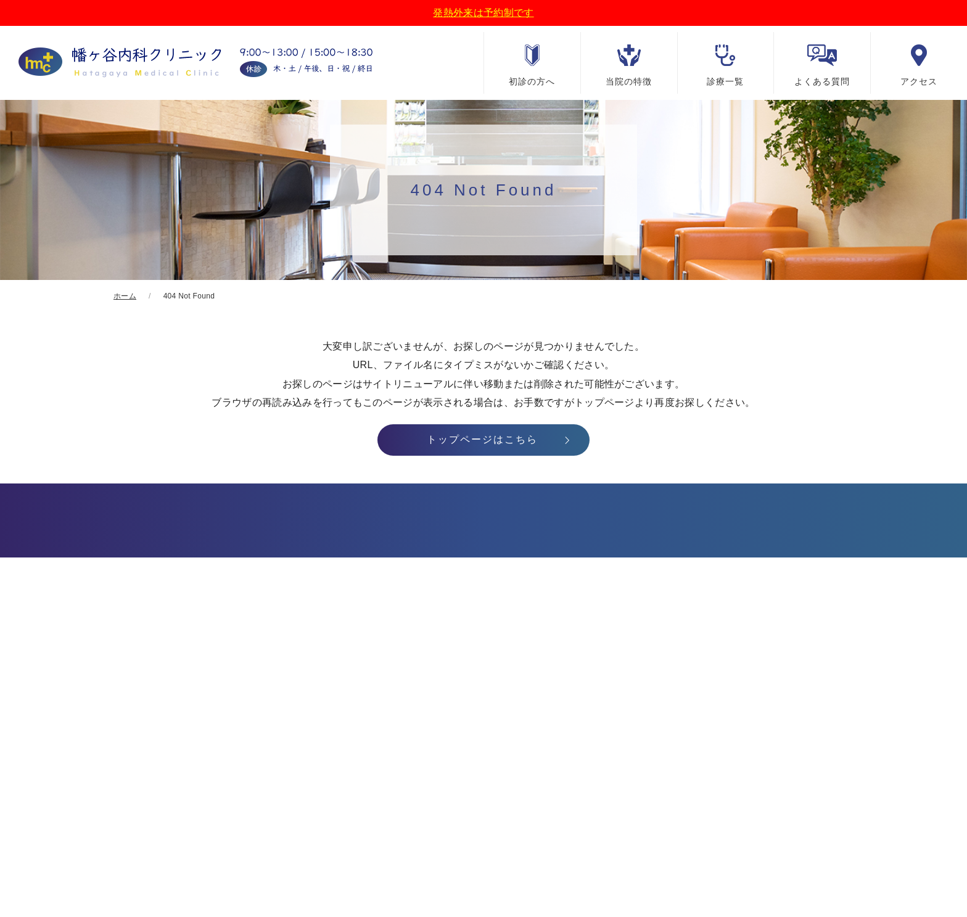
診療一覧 (725, 81)
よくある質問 (822, 81)
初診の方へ (532, 81)
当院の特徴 (629, 81)
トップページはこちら (482, 439)
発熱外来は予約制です (483, 12)
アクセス (918, 81)
